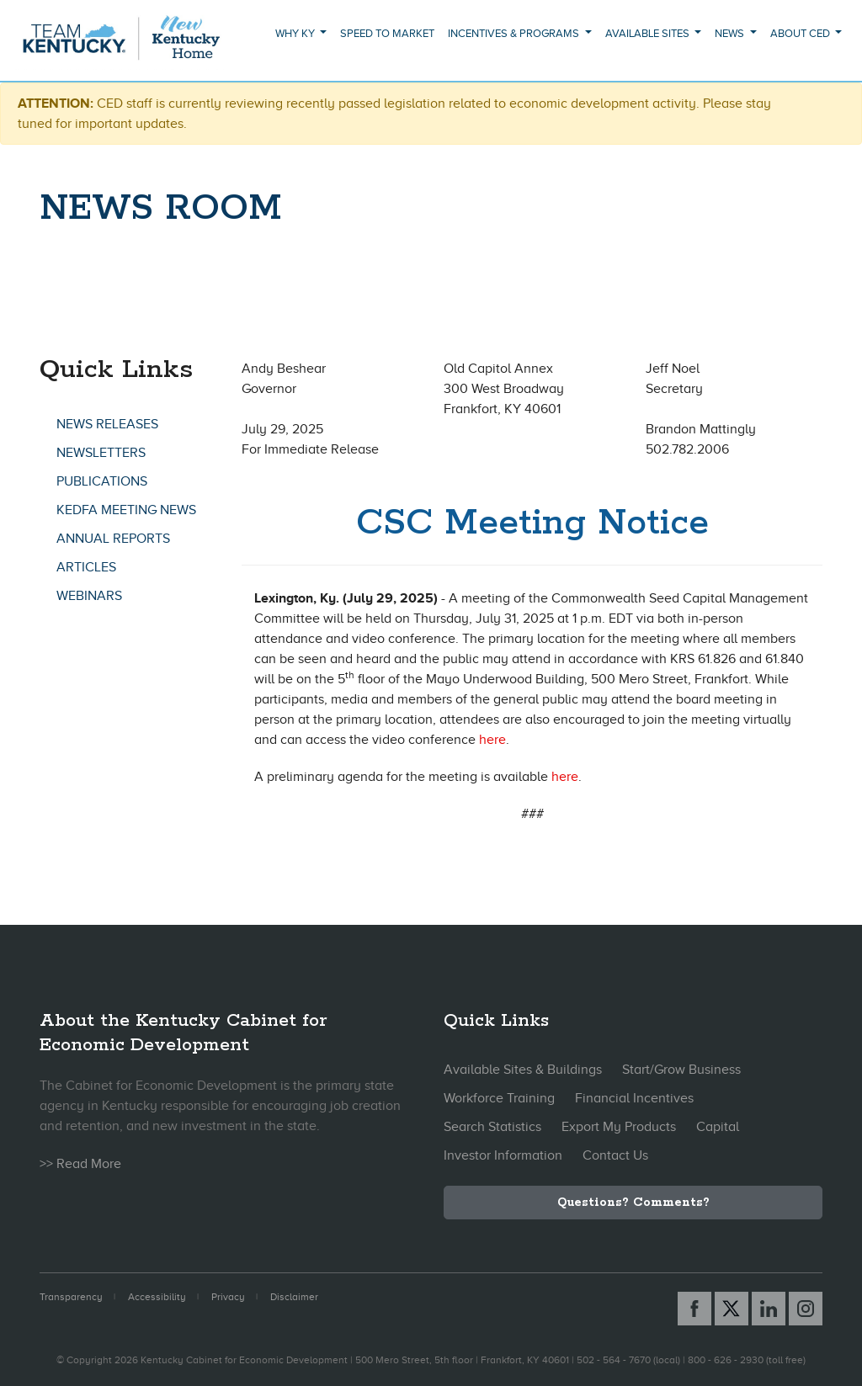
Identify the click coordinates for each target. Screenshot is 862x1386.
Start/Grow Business (681, 1069)
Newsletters (101, 452)
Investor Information (503, 1155)
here (492, 739)
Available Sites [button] (648, 33)
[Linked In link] (768, 1308)
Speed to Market (387, 33)
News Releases (107, 424)
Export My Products (618, 1126)
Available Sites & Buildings (523, 1069)
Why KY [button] (296, 33)
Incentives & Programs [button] (515, 33)
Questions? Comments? (633, 1202)
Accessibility (157, 1297)
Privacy (228, 1297)
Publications (101, 481)
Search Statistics (492, 1126)
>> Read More (80, 1163)
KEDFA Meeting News (126, 510)
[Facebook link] (694, 1308)
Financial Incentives (634, 1098)
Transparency (71, 1297)
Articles (86, 567)
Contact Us (615, 1155)
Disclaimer (294, 1297)
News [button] (731, 33)
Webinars (89, 595)
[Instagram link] (805, 1308)
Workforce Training (499, 1098)
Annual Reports (113, 538)
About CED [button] (801, 33)
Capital (717, 1126)
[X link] (731, 1308)
